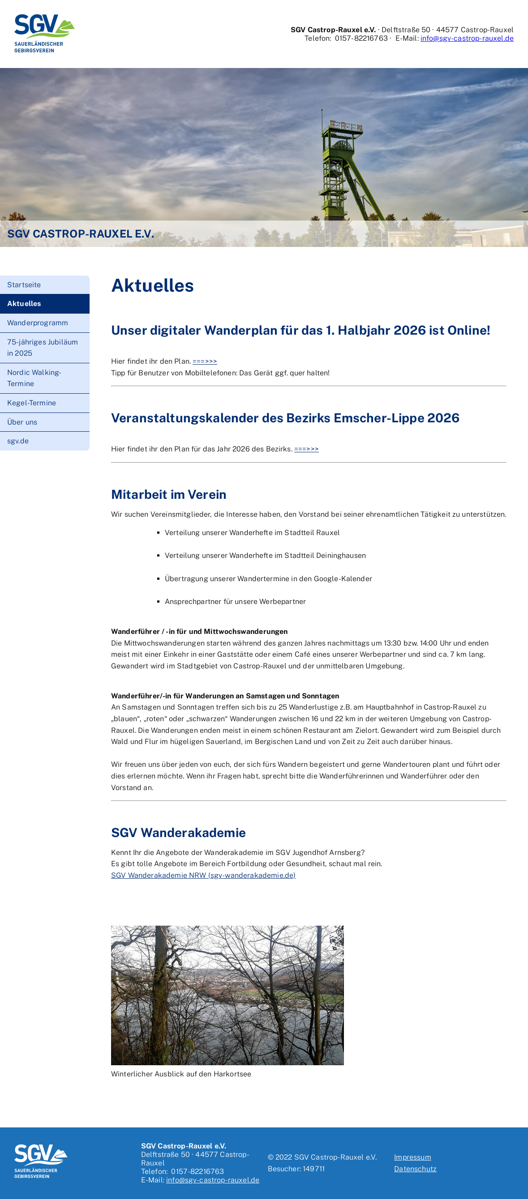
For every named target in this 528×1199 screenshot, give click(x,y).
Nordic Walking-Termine (34, 378)
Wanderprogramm (37, 323)
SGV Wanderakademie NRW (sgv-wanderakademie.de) (203, 875)
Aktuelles (24, 303)
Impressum (412, 1157)
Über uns (22, 422)
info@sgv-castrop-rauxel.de (467, 38)
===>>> (205, 361)
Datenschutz (415, 1169)
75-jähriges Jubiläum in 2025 (42, 348)
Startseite (24, 285)
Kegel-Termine (31, 403)
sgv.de (18, 441)
